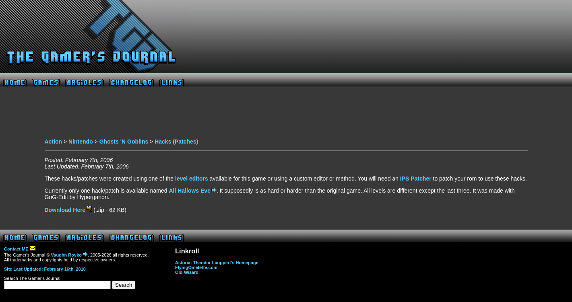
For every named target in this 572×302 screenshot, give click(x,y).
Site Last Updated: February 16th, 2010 (45, 269)
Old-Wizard (186, 272)
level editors (191, 178)
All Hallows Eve (192, 190)
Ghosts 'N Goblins (124, 141)
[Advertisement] (286, 115)
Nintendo (80, 141)
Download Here (68, 210)
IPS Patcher (416, 178)
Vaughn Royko (69, 255)
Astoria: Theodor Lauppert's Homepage (216, 262)
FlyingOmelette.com (196, 267)
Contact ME (20, 249)
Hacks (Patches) (176, 141)
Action (53, 141)
